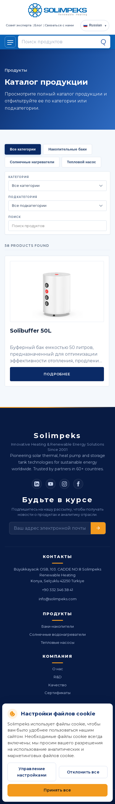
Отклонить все (83, 772)
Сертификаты (57, 692)
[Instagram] (64, 484)
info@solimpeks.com (58, 599)
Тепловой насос (81, 162)
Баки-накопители (57, 626)
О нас (57, 669)
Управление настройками (31, 772)
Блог (38, 25)
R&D (58, 677)
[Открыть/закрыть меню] (10, 41)
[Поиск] (103, 41)
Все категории (23, 149)
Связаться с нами (59, 25)
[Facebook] (78, 484)
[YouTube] (51, 484)
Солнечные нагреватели (32, 162)
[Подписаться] (98, 528)
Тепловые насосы (57, 642)
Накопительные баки (67, 149)
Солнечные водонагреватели (57, 634)
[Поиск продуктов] (59, 42)
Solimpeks (57, 435)
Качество (57, 685)
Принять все (57, 790)
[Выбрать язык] (94, 25)
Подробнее (57, 374)
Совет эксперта (19, 25)
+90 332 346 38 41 (57, 589)
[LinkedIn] (37, 484)
